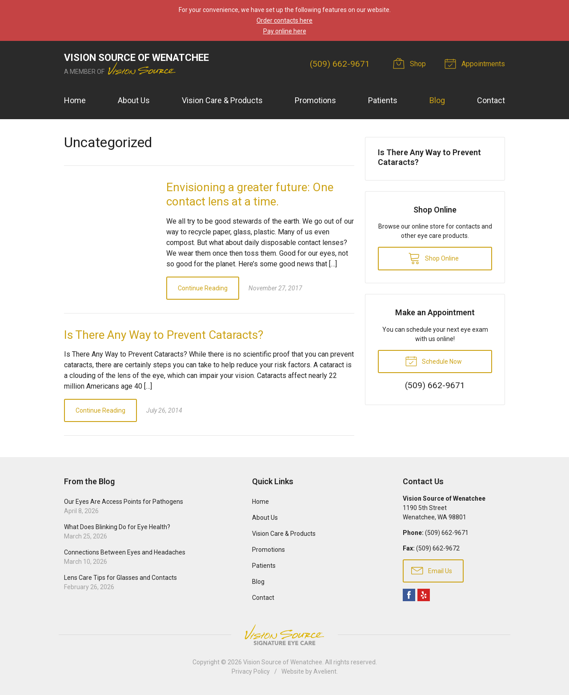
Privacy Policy (251, 671)
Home (75, 100)
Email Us (431, 570)
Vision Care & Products (222, 100)
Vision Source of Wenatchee (282, 662)
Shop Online (433, 258)
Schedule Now (433, 360)
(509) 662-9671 (340, 64)
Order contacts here (284, 20)
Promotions (315, 100)
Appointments (476, 63)
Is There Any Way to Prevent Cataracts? (163, 334)
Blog (437, 100)
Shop (411, 63)
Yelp (423, 595)
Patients (382, 100)
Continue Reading (203, 288)
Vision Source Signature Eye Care (284, 634)
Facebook (409, 595)
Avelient (325, 671)
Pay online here (284, 31)
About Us (134, 100)
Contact (491, 100)
